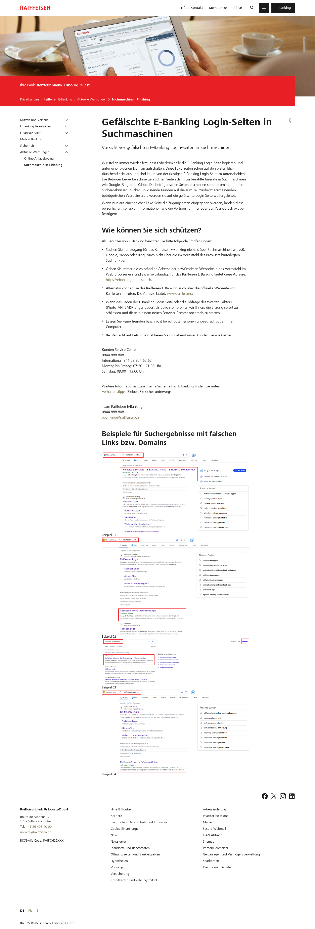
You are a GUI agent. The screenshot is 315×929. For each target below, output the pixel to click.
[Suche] (252, 8)
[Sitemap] (208, 841)
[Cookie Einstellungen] (125, 829)
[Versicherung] (120, 874)
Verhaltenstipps (113, 391)
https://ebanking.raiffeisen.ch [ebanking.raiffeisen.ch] (128, 280)
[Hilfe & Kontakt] (122, 809)
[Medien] (208, 822)
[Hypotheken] (119, 861)
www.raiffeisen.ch (181, 293)
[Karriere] (116, 816)
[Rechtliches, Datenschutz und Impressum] (140, 822)
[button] (66, 120)
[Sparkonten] (211, 861)
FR (286, 911)
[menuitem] (191, 8)
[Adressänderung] (214, 809)
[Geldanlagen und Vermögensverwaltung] (231, 854)
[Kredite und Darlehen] (218, 867)
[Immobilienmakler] (215, 848)
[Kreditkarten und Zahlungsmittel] (134, 880)
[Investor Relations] (215, 816)
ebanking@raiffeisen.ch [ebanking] (120, 417)
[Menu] (264, 8)
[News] (115, 835)
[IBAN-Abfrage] (212, 835)
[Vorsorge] (117, 867)
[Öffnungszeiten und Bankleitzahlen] (135, 854)
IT (293, 911)
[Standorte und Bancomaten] (130, 848)
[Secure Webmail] (214, 829)
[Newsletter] (118, 841)
